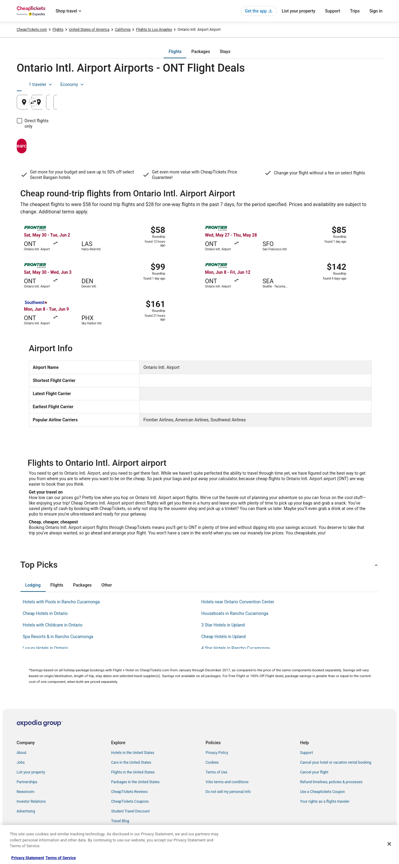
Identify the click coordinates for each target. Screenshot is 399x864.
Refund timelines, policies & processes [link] (331, 782)
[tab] (175, 51)
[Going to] (199, 102)
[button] (200, 564)
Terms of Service (60, 857)
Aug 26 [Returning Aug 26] (345, 104)
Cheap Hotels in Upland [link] (223, 636)
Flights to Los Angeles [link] (154, 29)
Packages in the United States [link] (135, 782)
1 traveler (331, 84)
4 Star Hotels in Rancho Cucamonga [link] (235, 648)
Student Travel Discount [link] (130, 811)
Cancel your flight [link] (314, 772)
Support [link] (306, 753)
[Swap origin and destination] (139, 102)
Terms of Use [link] (216, 772)
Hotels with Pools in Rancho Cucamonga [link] (61, 601)
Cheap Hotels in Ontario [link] (45, 613)
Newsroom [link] (25, 792)
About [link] (22, 753)
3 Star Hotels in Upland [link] (223, 625)
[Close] (389, 844)
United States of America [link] (89, 29)
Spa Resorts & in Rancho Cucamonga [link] (58, 636)
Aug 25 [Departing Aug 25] (284, 104)
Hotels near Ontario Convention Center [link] (237, 601)
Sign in (376, 11)
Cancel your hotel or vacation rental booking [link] (336, 762)
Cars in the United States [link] (131, 762)
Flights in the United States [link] (133, 772)
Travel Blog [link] (120, 821)
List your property (298, 11)
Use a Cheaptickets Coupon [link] (322, 792)
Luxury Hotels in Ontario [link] (45, 648)
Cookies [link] (212, 762)
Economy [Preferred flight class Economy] (363, 84)
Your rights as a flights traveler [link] (325, 801)
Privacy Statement (27, 857)
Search (45, 140)
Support (332, 11)
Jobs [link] (21, 762)
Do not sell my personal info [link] (228, 792)
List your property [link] (31, 772)
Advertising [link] (26, 811)
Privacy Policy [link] (217, 753)
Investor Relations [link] (31, 801)
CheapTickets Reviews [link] (129, 792)
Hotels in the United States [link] (133, 753)
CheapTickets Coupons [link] (130, 801)
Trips (355, 11)
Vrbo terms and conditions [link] (227, 782)
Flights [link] (57, 29)
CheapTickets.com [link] (32, 29)
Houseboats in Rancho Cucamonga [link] (234, 613)
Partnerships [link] (27, 782)
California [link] (122, 29)
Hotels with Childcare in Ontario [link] (53, 625)
